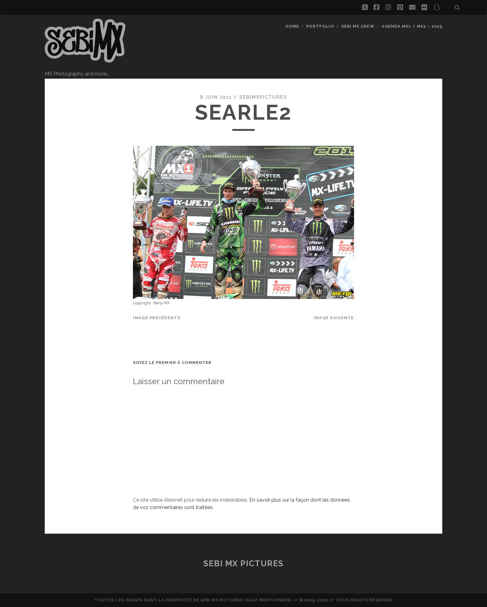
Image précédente (156, 317)
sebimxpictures (263, 97)
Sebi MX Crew (358, 26)
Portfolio (320, 26)
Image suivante (334, 317)
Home (292, 26)
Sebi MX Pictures (243, 563)
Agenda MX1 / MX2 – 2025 (412, 26)
